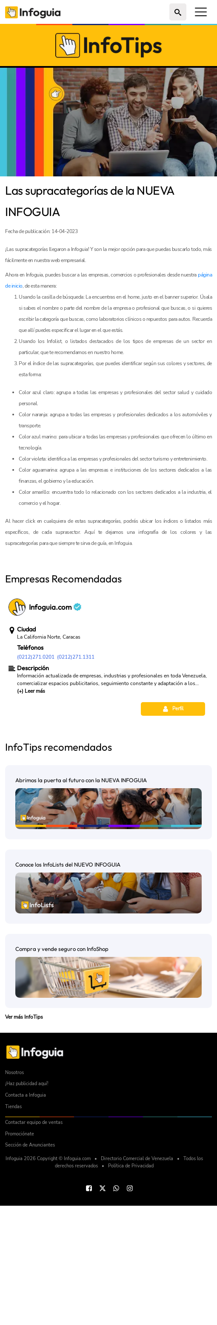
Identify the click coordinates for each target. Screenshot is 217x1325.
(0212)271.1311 (75, 776)
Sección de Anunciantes (30, 1264)
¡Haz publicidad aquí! (27, 1203)
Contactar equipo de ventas (34, 1242)
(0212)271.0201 (35, 776)
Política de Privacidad (131, 1285)
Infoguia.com (55, 726)
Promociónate (19, 1253)
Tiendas (13, 1226)
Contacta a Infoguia (25, 1214)
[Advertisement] (108, 611)
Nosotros (14, 1192)
